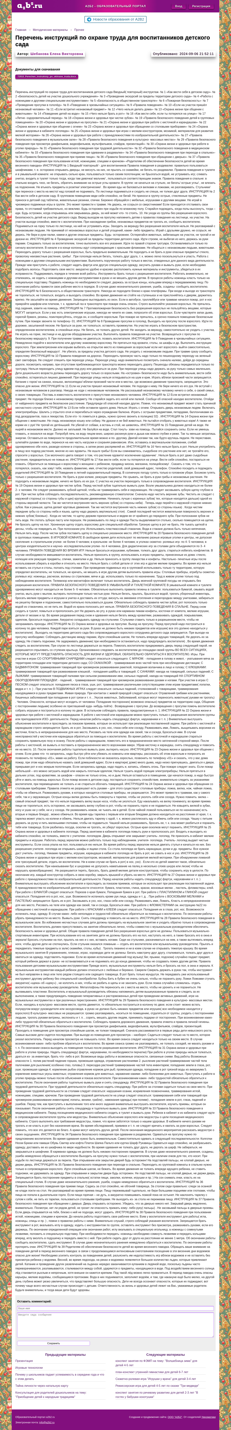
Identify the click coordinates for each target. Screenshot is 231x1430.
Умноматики (208, 1417)
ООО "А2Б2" (175, 1417)
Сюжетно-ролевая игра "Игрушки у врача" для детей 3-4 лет (156, 1384)
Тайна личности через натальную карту (41, 1391)
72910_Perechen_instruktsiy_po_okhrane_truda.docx (55, 77)
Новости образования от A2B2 (115, 19)
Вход (178, 6)
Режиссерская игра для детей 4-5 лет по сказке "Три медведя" (157, 1391)
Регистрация (201, 6)
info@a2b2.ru (47, 1422)
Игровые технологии (29, 1373)
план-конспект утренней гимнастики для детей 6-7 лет (152, 1377)
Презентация (24, 1366)
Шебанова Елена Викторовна (56, 54)
